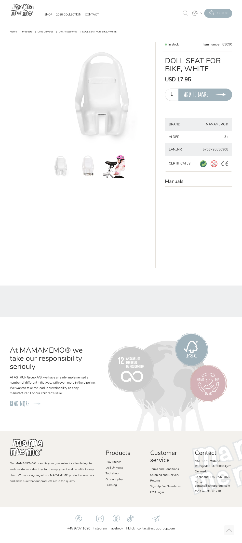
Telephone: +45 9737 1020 (212, 477)
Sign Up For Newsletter (165, 486)
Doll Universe (114, 468)
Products (27, 31)
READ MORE (19, 403)
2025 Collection (68, 14)
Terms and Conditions (164, 469)
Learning (111, 485)
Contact (92, 14)
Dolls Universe (45, 31)
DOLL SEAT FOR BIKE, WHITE (99, 31)
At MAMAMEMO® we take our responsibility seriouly (46, 359)
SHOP (48, 14)
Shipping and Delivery (164, 475)
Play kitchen (113, 462)
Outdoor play (114, 479)
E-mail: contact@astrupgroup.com (212, 484)
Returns (155, 480)
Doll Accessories (68, 31)
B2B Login (157, 492)
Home (13, 31)
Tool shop (112, 473)
